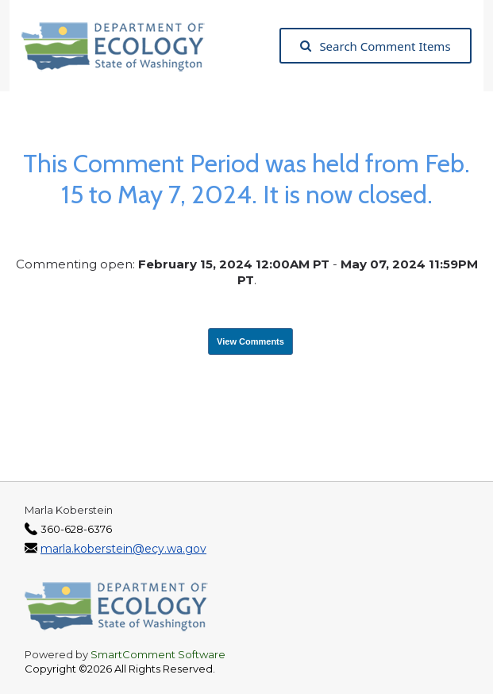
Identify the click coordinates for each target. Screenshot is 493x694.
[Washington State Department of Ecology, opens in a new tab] (121, 45)
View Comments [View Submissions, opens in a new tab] (250, 341)
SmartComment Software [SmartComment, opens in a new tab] (158, 654)
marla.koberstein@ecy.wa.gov (123, 549)
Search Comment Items (375, 46)
